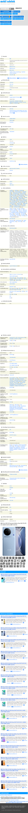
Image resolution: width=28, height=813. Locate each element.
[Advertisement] (13, 39)
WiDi (23, 291)
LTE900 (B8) (15, 198)
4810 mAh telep (12, 497)
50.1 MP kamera (12, 360)
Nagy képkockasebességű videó (19, 380)
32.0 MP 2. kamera (13, 435)
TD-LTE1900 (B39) (13, 202)
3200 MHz (11, 120)
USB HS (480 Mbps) (13, 276)
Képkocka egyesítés (22, 377)
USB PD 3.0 (18, 280)
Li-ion (11, 485)
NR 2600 (22, 215)
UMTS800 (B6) (15, 193)
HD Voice (19, 221)
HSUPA (22, 208)
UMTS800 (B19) (12, 195)
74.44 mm (11, 82)
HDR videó (16, 378)
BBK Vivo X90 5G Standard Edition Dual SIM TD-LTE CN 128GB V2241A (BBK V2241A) (17, 802)
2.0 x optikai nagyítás (13, 363)
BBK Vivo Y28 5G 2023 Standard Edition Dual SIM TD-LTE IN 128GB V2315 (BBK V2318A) (14, 699)
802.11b (15, 288)
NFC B (15, 294)
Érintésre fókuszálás (13, 407)
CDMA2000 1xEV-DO (14, 212)
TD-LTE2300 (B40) (21, 202)
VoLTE (24, 221)
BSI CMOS (11, 354)
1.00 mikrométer (13, 357)
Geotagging (12, 338)
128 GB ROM (12, 131)
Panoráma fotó (22, 382)
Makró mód (16, 382)
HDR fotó (11, 378)
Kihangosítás (12, 221)
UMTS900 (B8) (22, 193)
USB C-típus (12, 184)
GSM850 (11, 190)
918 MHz (11, 170)
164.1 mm (11, 84)
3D (10, 459)
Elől (10, 429)
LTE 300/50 (12, 214)
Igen (10, 296)
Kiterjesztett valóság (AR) (14, 102)
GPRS (10, 208)
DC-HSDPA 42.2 (14, 211)
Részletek (20, 580)
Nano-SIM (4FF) (12, 218)
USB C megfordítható (13, 282)
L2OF (14, 340)
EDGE (14, 208)
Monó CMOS (12, 420)
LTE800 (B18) (21, 198)
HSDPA (15, 209)
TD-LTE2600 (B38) (22, 201)
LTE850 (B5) (20, 197)
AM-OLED (11, 153)
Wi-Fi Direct (12, 291)
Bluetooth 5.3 (12, 286)
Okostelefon (12, 74)
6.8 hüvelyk (12, 142)
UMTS (18, 208)
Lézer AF (15, 367)
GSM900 (15, 190)
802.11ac (13, 289)
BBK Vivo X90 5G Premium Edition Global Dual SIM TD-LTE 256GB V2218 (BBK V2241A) (13, 628)
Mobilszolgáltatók (6, 21)
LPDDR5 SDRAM (12, 118)
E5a (13, 343)
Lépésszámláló (20, 466)
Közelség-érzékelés (13, 466)
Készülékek (6, 11)
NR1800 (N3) (25, 203)
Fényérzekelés (23, 465)
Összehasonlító (6, 13)
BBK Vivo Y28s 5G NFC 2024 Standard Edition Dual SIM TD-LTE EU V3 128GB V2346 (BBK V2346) (13, 781)
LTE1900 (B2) (15, 196)
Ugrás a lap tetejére (4, 806)
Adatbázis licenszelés (13, 806)
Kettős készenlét (12, 228)
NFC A (11, 294)
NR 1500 (18, 215)
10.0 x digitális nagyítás (14, 365)
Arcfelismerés (12, 383)
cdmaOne (20, 211)
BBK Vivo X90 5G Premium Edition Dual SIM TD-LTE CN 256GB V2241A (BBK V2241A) (13, 664)
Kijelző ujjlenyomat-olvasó (14, 465)
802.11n (25, 288)
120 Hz (11, 158)
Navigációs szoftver (18, 100)
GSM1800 (21, 190)
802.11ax (18, 289)
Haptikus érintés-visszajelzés (15, 71)
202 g (11, 89)
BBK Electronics (12, 66)
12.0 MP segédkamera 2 (14, 414)
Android (11, 95)
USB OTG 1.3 (15, 279)
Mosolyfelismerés (13, 384)
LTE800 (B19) (12, 199)
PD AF (11, 367)
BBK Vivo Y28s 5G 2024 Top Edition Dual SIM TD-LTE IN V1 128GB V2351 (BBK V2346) (13, 734)
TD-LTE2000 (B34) (14, 201)
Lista (10, 13)
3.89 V (11, 494)
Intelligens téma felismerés (19, 385)
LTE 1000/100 (23, 214)
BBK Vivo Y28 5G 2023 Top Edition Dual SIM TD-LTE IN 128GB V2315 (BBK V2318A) (13, 675)
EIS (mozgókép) (12, 377)
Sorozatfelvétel (12, 381)
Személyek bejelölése (19, 383)
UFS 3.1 (11, 128)
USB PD (25, 279)
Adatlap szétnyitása (12, 78)
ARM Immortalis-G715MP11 (15, 168)
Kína (10, 507)
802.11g (20, 288)
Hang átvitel (12, 220)
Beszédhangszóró (19, 220)
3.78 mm (11, 146)
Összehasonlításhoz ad (22, 78)
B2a (13, 346)
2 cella (11, 493)
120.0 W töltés (12, 283)
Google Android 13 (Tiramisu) (15, 97)
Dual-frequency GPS (21, 337)
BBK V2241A (12, 70)
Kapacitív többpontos (13, 265)
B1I (10, 346)
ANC (15, 221)
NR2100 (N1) (18, 203)
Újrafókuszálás (18, 381)
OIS (16, 377)
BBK (10, 58)
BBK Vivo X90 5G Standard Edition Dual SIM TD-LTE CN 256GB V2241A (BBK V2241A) (13, 640)
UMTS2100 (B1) (17, 191)
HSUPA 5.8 (11, 209)
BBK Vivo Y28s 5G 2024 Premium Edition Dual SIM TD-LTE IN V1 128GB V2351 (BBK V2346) (13, 746)
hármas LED (12, 375)
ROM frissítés (16, 11)
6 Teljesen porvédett (13, 474)
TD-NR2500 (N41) (16, 205)
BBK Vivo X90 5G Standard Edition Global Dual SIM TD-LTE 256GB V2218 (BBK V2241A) (13, 616)
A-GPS (16, 337)
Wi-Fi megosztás (17, 291)
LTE (12, 213)
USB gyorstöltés (19, 277)
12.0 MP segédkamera (13, 393)
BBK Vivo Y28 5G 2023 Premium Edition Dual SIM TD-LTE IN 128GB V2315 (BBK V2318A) (14, 687)
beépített (11, 487)
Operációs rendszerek (18, 16)
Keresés (12, 8)
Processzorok (5, 16)
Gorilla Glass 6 (12, 161)
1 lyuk (11, 139)
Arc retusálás (18, 384)
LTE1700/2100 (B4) (13, 197)
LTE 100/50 (17, 213)
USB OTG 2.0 (20, 279)
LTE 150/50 (23, 213)
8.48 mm (11, 85)
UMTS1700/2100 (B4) (17, 192)
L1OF (10, 340)
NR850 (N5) (13, 204)
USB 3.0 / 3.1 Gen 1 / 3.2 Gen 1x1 (15, 274)
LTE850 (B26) (18, 199)
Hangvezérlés (12, 100)
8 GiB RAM (11, 122)
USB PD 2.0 (12, 280)
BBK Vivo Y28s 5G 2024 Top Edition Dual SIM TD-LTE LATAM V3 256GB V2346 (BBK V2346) (13, 770)
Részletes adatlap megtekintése (6, 795)
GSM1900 (11, 191)
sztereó (11, 181)
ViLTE (10, 222)
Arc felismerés (15, 103)
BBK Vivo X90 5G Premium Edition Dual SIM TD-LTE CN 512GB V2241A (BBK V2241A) (13, 652)
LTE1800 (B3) (21, 196)
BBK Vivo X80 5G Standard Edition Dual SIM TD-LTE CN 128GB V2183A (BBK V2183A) (13, 575)
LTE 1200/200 (12, 215)
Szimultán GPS (12, 337)
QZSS (19, 338)
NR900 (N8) (19, 204)
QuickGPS (16, 338)
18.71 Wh (11, 500)
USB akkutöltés (12, 277)
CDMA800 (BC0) (20, 195)
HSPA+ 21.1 (20, 209)
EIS (10, 444)
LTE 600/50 (17, 214)
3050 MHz (11, 108)
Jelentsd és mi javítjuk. (15, 799)
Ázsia (10, 510)
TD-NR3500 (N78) (16, 207)
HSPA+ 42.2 (25, 209)
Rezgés (25, 220)
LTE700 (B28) (24, 199)
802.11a (11, 288)
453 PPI (11, 152)
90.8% (11, 149)
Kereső (2, 13)
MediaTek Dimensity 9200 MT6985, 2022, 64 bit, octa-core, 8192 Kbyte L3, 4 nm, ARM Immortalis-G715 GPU (18, 111)
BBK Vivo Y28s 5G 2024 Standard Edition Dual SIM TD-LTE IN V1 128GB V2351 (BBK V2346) (13, 758)
